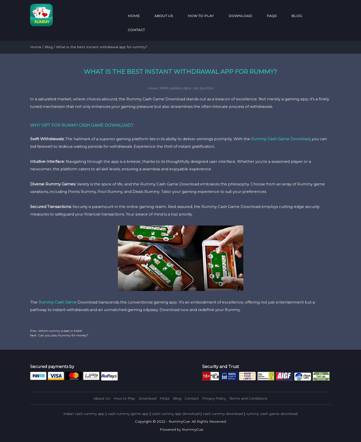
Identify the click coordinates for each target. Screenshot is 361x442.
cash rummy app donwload (175, 414)
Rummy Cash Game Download (280, 138)
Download (240, 16)
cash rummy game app (128, 414)
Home (134, 16)
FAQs (272, 16)
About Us (163, 16)
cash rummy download (223, 414)
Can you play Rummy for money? (62, 335)
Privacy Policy (214, 398)
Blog (296, 16)
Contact (136, 30)
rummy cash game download (272, 414)
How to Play (201, 16)
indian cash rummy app (83, 414)
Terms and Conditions (248, 398)
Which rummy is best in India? (60, 331)
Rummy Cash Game (57, 302)
